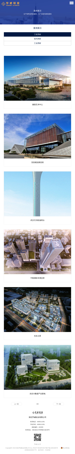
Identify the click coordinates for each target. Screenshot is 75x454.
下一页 (58, 404)
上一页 (16, 404)
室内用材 (37, 39)
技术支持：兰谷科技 (44, 450)
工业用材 (37, 43)
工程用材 (37, 34)
